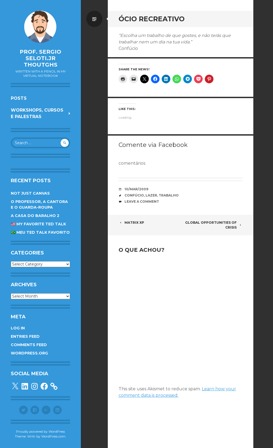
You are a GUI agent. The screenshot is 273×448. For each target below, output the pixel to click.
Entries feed (25, 336)
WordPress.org (29, 353)
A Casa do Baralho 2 (35, 215)
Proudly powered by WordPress (40, 431)
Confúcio (134, 195)
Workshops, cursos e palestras (37, 113)
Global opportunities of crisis (214, 224)
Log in (18, 328)
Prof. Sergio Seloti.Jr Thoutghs (40, 58)
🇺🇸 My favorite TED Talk (38, 224)
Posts (19, 98)
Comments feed (29, 344)
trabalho (169, 195)
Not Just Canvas (30, 193)
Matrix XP (131, 222)
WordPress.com (53, 436)
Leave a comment (142, 201)
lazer (151, 195)
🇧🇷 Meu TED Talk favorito (40, 232)
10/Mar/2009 (136, 189)
